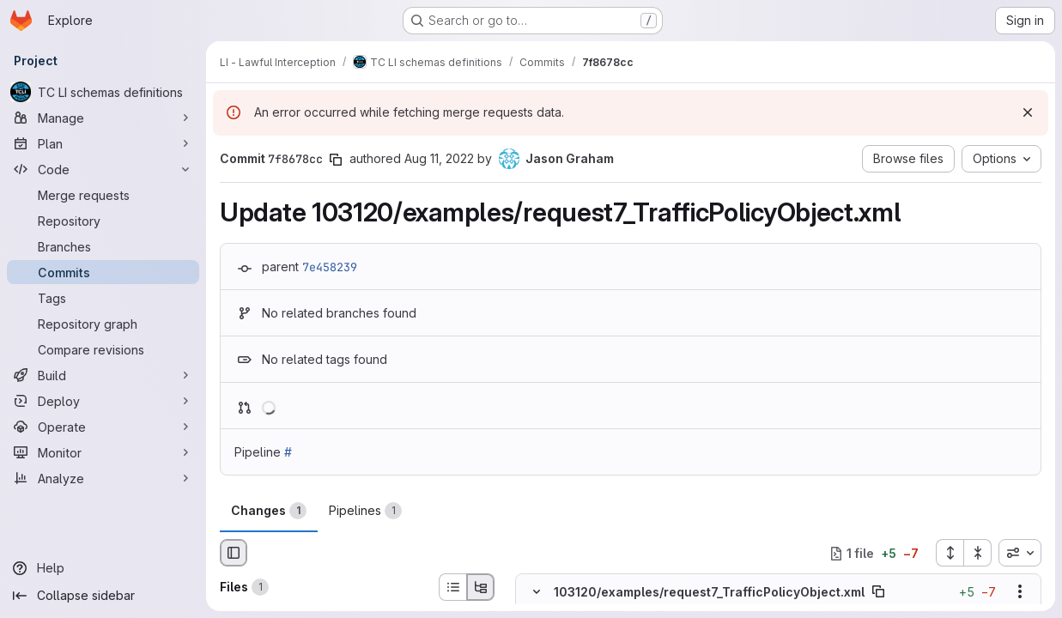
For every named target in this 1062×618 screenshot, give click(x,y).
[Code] (103, 169)
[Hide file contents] (536, 592)
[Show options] (1020, 592)
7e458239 (329, 267)
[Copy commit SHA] (335, 159)
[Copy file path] (878, 592)
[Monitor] (103, 452)
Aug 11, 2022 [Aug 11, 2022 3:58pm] (439, 158)
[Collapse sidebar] (103, 596)
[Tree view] (481, 587)
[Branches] (103, 246)
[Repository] (103, 221)
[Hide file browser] (233, 552)
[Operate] (103, 427)
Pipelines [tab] (365, 510)
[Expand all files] (949, 552)
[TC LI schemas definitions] (103, 92)
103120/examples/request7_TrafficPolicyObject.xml (709, 592)
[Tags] (103, 298)
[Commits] (103, 272)
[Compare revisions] (103, 349)
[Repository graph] (103, 324)
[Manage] (103, 118)
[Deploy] (103, 401)
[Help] (103, 568)
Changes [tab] (268, 510)
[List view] (452, 587)
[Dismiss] (1027, 112)
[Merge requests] (103, 195)
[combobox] (1019, 552)
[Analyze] (103, 478)
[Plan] (103, 143)
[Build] (103, 375)
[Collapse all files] (978, 552)
